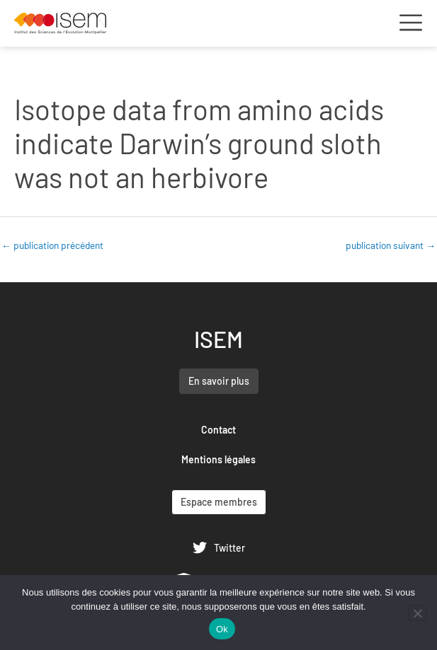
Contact (218, 430)
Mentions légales (218, 459)
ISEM (218, 338)
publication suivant (391, 245)
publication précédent (52, 245)
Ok (222, 629)
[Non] (417, 613)
